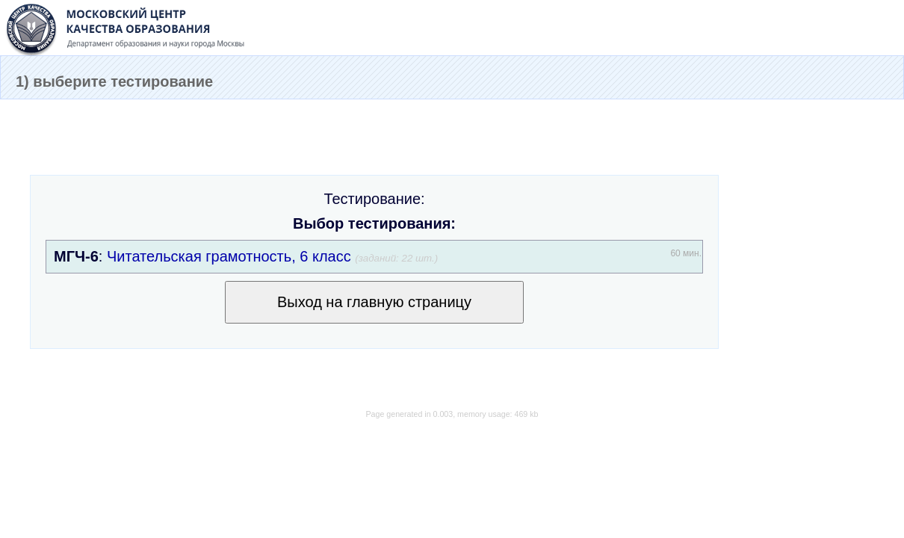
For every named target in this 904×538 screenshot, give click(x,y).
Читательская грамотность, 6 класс (229, 256)
